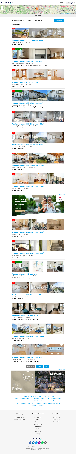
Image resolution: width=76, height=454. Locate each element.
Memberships (38, 417)
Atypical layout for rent (38, 405)
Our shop (38, 431)
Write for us (38, 429)
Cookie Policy (56, 422)
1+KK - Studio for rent (37, 396)
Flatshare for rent (24, 396)
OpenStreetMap (68, 13)
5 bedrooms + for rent (54, 403)
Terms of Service (56, 417)
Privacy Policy (56, 419)
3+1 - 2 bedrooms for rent (22, 401)
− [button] (1, 9)
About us (38, 419)
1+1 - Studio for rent (50, 396)
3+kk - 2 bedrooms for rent (53, 398)
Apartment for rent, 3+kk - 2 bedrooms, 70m (27, 103)
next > (46, 366)
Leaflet (62, 13)
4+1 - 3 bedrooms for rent (54, 401)
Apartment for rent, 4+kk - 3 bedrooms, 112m (28, 337)
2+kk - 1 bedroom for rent (22, 398)
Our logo (38, 434)
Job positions (19, 422)
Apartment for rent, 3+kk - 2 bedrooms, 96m (27, 145)
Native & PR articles (19, 419)
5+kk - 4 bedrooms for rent (23, 403)
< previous (39, 366)
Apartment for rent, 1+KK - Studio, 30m (25, 274)
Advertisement (61, 194)
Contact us (38, 422)
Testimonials (38, 426)
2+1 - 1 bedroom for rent (38, 398)
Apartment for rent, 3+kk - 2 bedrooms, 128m (28, 187)
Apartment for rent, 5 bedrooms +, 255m (26, 82)
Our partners (38, 424)
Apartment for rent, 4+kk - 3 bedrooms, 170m (28, 166)
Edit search (59, 20)
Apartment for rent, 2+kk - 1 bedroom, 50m (27, 61)
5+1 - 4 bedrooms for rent (39, 403)
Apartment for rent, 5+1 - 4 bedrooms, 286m (27, 41)
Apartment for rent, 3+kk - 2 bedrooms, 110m (28, 253)
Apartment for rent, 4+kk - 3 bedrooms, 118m (28, 124)
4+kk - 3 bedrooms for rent (38, 401)
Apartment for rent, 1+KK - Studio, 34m (25, 316)
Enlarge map (38, 16)
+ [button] (1, 7)
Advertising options (19, 417)
